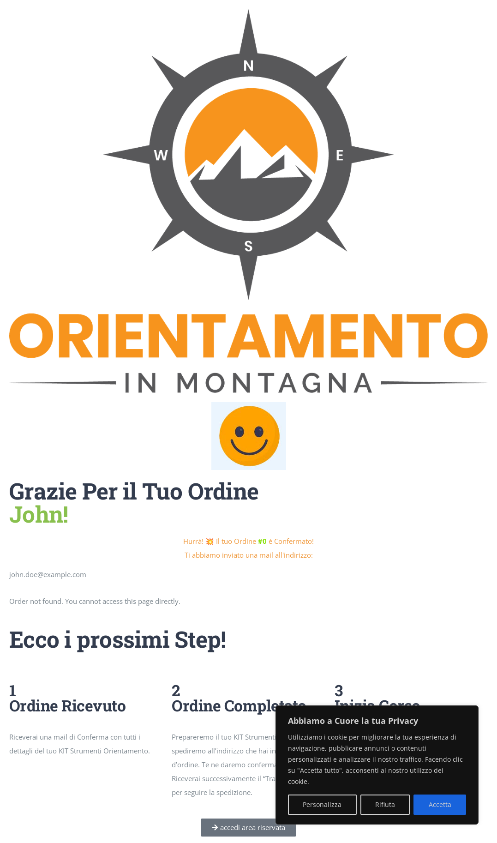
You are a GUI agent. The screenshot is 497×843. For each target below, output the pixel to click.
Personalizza (322, 804)
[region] (377, 765)
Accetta (440, 804)
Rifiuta (385, 804)
